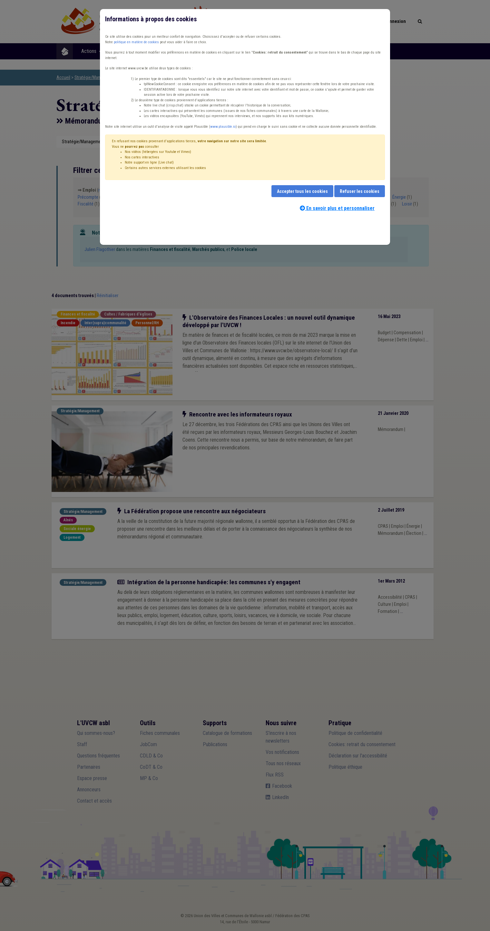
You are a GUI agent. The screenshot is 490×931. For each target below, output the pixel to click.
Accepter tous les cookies (302, 191)
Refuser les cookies (359, 191)
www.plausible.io (223, 127)
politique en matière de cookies (136, 42)
